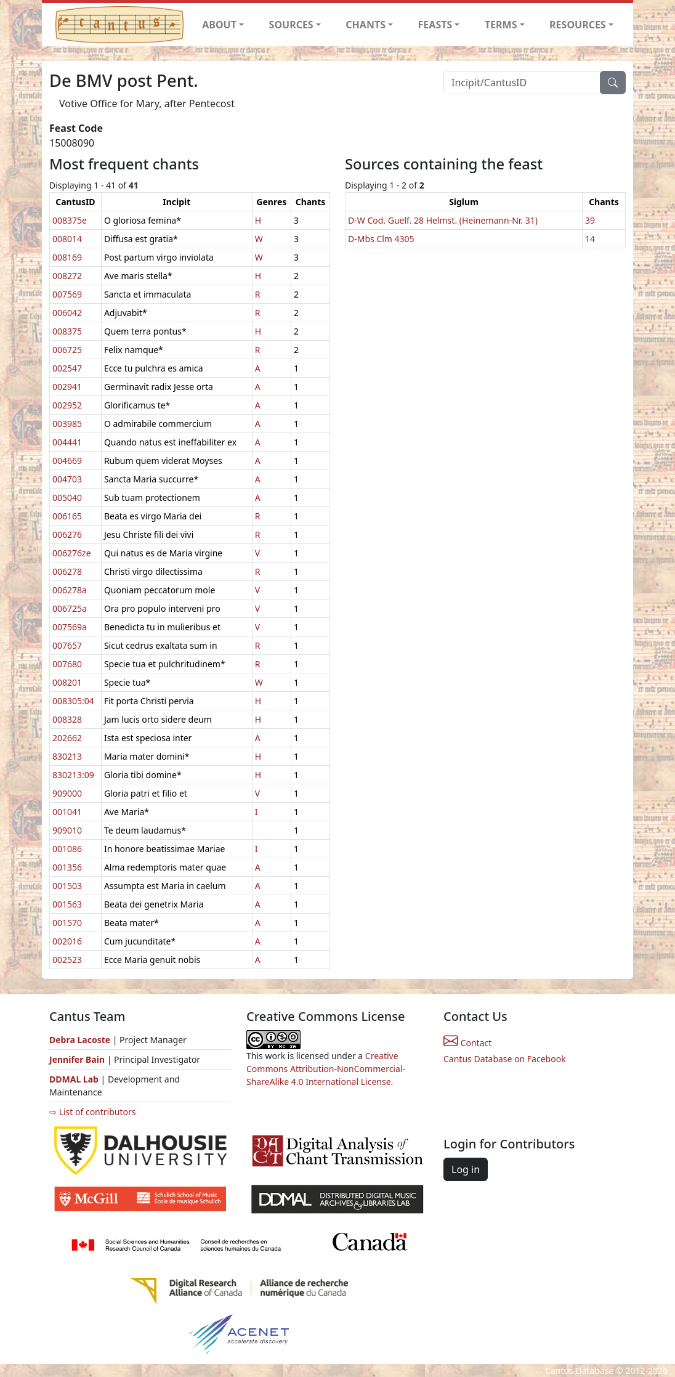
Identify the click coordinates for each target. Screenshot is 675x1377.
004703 (67, 479)
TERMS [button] (501, 24)
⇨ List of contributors (92, 1112)
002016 (67, 941)
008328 (67, 719)
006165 (67, 516)
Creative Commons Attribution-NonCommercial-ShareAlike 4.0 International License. (325, 1068)
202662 (67, 738)
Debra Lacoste (79, 1040)
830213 (67, 756)
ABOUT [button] (219, 24)
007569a (69, 627)
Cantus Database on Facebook (504, 1059)
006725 (67, 349)
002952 (67, 405)
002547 (67, 368)
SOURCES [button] (291, 24)
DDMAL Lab (74, 1079)
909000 (67, 793)
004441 (67, 442)
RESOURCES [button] (577, 24)
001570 (67, 922)
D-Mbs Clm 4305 (381, 239)
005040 (67, 497)
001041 (67, 812)
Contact (467, 1043)
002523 (67, 959)
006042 (67, 313)
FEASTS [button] (435, 24)
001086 (67, 849)
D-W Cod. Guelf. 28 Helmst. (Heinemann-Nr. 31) (443, 220)
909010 (67, 830)
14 (590, 239)
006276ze (71, 553)
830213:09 (73, 775)
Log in (465, 1169)
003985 (67, 423)
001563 (67, 904)
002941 (67, 386)
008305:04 (73, 701)
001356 (67, 867)
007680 (67, 664)
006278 (67, 571)
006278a (69, 590)
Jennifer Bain (78, 1059)
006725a (69, 608)
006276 (67, 534)
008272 (67, 276)
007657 (67, 645)
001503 (67, 886)
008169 (67, 257)
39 (590, 220)
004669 (67, 460)
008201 (67, 682)
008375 (67, 331)
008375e (69, 220)
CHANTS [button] (366, 24)
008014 (67, 239)
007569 (67, 294)
